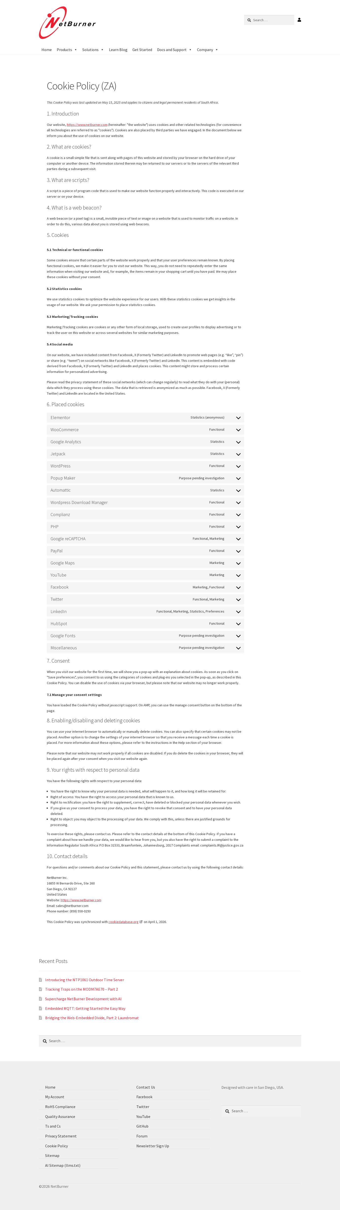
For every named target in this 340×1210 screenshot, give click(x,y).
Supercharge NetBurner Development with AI (83, 998)
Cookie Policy (56, 1145)
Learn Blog (118, 49)
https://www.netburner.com (87, 124)
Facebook (144, 1096)
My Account (54, 1096)
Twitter (142, 1106)
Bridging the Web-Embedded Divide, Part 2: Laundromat (92, 1017)
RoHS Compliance (60, 1106)
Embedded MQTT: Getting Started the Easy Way (85, 1008)
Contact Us (145, 1087)
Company (207, 50)
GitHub (142, 1126)
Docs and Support (174, 50)
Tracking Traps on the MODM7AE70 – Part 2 (81, 989)
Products (67, 50)
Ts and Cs (53, 1126)
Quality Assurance (60, 1116)
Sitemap (52, 1155)
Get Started (142, 49)
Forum (141, 1135)
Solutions (93, 50)
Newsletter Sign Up (152, 1145)
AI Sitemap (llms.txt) (62, 1165)
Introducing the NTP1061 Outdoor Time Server (84, 979)
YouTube (143, 1116)
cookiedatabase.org (123, 922)
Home (46, 49)
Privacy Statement (61, 1135)
